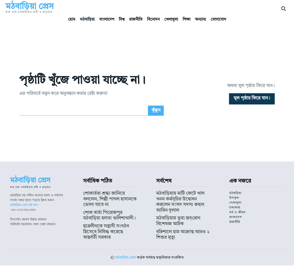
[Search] (156, 130)
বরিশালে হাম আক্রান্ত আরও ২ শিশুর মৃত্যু (181, 233)
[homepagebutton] (252, 108)
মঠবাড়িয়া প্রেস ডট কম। (24, 224)
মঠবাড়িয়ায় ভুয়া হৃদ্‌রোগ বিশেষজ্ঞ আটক (180, 226)
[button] (283, 8)
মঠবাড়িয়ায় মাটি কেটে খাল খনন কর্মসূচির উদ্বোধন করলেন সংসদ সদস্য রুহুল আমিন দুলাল (181, 216)
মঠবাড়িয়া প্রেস (125, 263)
